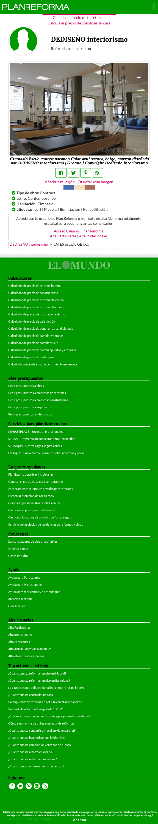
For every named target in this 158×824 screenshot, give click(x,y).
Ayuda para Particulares (24, 577)
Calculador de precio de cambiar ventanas (35, 335)
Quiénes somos (18, 548)
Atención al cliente (20, 599)
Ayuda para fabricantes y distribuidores (34, 591)
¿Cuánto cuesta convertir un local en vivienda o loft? (42, 730)
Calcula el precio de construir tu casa (79, 23)
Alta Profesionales (93, 236)
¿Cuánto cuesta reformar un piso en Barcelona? (39, 680)
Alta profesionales (20, 634)
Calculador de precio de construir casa (33, 293)
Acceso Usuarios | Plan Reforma (79, 231)
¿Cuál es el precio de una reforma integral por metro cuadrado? (49, 716)
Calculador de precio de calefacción (31, 321)
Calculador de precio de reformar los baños (36, 307)
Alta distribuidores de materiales (29, 649)
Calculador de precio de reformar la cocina (36, 300)
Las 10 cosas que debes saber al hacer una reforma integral (46, 687)
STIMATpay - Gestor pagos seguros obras (35, 446)
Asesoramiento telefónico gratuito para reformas (40, 488)
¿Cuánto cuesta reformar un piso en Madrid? (37, 673)
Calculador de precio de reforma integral (35, 285)
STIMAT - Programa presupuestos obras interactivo (41, 438)
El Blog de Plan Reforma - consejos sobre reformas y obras (46, 453)
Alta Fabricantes (19, 641)
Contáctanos (16, 606)
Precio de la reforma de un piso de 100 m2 (35, 709)
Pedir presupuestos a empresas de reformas (37, 393)
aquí (150, 815)
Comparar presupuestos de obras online (34, 503)
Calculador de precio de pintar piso (31, 357)
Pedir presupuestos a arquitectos (30, 407)
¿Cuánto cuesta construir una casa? (31, 695)
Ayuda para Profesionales (25, 584)
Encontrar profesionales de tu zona (31, 496)
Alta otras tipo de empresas (26, 656)
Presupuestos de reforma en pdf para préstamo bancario (45, 702)
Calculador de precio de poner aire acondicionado (40, 328)
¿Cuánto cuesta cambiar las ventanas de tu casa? (40, 745)
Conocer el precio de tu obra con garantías (35, 481)
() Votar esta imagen (95, 181)
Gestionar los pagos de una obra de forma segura (40, 517)
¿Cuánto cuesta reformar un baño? (30, 752)
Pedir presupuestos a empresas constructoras (38, 400)
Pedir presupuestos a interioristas (30, 414)
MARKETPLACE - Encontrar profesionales (35, 431)
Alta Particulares (63, 236)
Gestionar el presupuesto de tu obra (31, 510)
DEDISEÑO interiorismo (29, 244)
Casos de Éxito (18, 555)
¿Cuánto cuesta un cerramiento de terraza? (36, 766)
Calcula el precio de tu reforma (79, 17)
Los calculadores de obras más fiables (32, 541)
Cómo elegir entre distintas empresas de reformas (41, 723)
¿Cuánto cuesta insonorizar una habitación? (36, 737)
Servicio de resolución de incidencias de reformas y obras (45, 524)
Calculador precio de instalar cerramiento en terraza (42, 364)
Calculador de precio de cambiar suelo (33, 343)
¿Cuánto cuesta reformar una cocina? (32, 759)
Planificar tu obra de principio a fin (30, 474)
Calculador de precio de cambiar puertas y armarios (42, 350)
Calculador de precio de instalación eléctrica (37, 314)
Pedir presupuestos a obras (26, 385)
